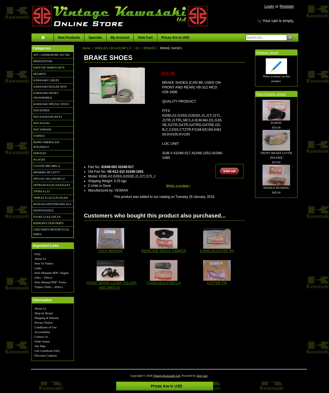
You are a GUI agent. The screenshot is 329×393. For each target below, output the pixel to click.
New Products (69, 38)
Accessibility (42, 332)
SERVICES (39, 153)
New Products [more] (271, 94)
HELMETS (39, 73)
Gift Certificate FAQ (47, 350)
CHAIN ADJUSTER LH (164, 283)
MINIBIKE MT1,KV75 (46, 172)
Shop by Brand (44, 313)
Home (86, 48)
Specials (95, 38)
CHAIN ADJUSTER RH (217, 251)
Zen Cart (202, 375)
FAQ (37, 254)
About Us (40, 258)
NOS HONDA (41, 110)
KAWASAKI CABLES (46, 80)
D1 (137, 48)
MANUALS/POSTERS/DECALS (52, 204)
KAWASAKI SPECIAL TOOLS (51, 104)
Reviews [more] (267, 52)
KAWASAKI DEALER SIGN (50, 86)
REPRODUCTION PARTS (48, 223)
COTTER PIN (217, 283)
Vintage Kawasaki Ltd (166, 375)
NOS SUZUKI (41, 123)
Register (287, 6)
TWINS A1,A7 (41, 191)
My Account (120, 38)
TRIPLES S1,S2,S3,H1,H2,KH (50, 197)
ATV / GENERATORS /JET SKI (51, 54)
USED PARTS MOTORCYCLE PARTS (51, 232)
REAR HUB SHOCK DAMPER (163, 251)
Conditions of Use (46, 327)
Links (38, 268)
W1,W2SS (39, 159)
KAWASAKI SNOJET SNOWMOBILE (46, 95)
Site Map (40, 346)
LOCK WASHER (110, 251)
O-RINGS (39, 135)
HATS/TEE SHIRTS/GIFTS (49, 67)
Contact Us (41, 336)
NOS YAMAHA (42, 129)
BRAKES (150, 48)
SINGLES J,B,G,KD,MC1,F (49, 178)
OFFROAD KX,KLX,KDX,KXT (51, 185)
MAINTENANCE (43, 210)
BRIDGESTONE (42, 61)
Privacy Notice (44, 322)
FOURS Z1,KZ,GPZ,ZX (47, 216)
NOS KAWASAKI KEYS (47, 116)
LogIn (269, 6)
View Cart (145, 38)
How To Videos (44, 263)
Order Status (42, 341)
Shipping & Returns (47, 317)
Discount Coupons (46, 355)
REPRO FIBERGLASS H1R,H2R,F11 (46, 144)
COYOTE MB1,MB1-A (46, 165)
